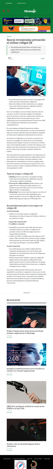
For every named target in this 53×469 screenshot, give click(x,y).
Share (42, 58)
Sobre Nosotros (7, 458)
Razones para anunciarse (19, 458)
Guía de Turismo (38, 458)
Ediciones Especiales (20, 3)
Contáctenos (47, 458)
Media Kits (29, 458)
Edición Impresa (8, 3)
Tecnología (9, 36)
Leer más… (10, 337)
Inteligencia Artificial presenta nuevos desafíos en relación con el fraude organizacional (25, 370)
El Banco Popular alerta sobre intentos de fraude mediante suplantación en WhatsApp (25, 332)
